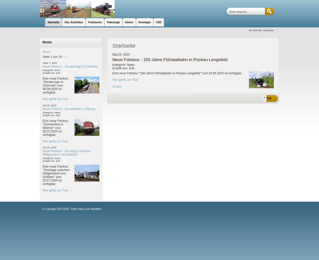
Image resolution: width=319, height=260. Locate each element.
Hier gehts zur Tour (55, 99)
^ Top (267, 98)
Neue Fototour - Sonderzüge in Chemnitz (70, 66)
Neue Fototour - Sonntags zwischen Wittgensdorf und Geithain (67, 152)
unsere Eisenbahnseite (77, 8)
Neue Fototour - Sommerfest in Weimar (69, 109)
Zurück (117, 86)
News (46, 52)
